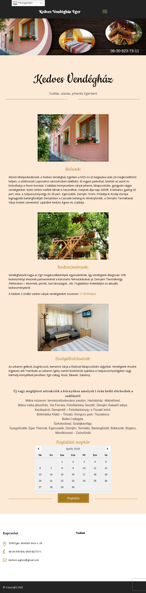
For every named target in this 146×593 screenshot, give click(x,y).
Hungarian (22, 3)
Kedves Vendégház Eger (59, 11)
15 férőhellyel (87, 294)
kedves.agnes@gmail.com (24, 560)
